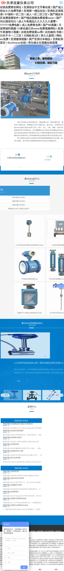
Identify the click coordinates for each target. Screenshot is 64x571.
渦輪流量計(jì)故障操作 (11, 491)
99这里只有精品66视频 (56, 558)
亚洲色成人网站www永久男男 (34, 557)
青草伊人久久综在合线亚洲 (49, 564)
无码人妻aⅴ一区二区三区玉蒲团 (53, 557)
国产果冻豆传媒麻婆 (53, 551)
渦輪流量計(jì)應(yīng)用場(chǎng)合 (15, 505)
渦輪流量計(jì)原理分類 (11, 471)
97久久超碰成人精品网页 (32, 564)
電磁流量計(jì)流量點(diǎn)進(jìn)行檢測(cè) (18, 424)
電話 (40, 568)
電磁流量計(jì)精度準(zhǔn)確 (13, 451)
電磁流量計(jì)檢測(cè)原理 (12, 437)
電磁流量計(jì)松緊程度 (11, 444)
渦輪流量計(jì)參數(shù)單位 (12, 485)
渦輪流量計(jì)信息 (21, 468)
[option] (32, 57)
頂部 (56, 568)
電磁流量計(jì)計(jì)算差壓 (12, 458)
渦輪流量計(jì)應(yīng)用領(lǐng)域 (14, 498)
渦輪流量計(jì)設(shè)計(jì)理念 (13, 478)
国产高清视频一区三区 (41, 562)
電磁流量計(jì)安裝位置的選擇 (13, 430)
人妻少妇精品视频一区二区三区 (36, 551)
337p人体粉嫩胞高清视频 (43, 555)
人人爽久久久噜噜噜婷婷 (55, 553)
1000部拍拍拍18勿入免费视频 (38, 553)
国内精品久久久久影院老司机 (38, 560)
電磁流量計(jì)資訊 (21, 421)
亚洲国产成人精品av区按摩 (40, 558)
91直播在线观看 (54, 562)
